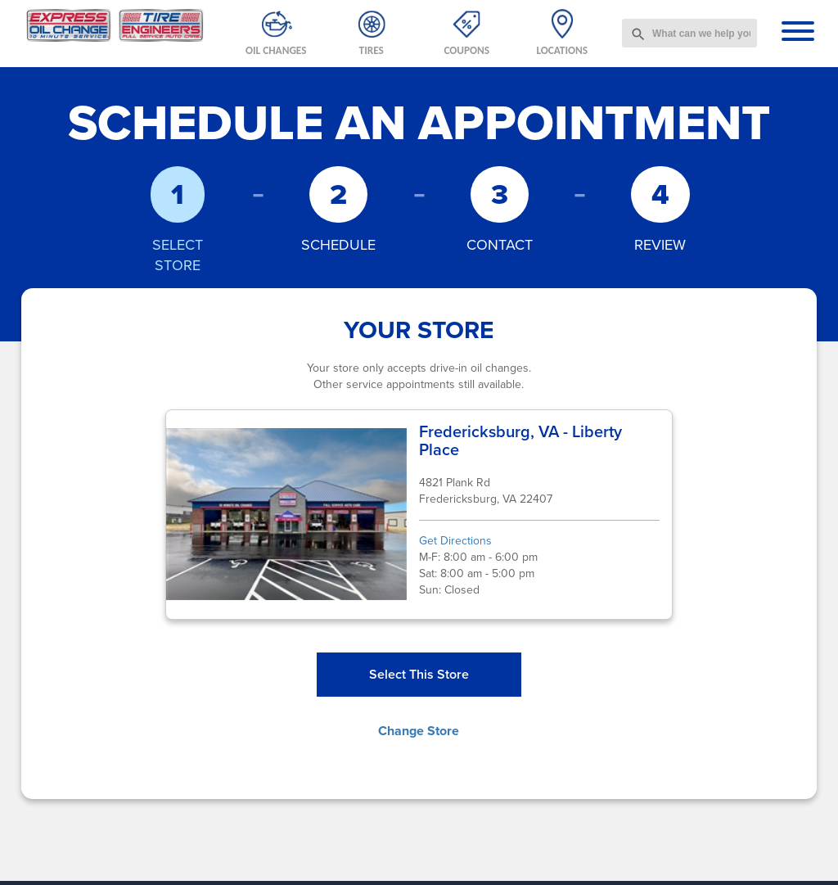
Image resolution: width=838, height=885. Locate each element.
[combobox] (689, 33)
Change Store (418, 730)
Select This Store (419, 674)
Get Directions (455, 540)
